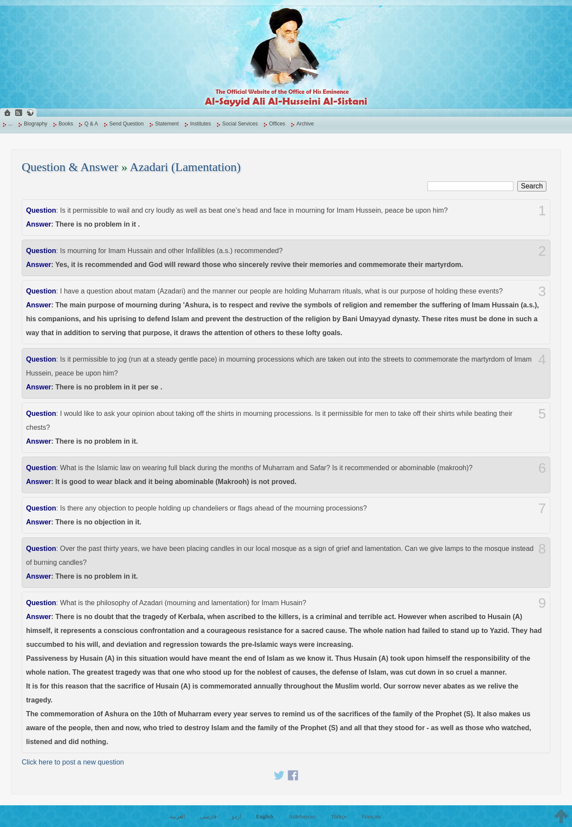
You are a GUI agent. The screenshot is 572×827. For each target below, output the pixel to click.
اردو (236, 816)
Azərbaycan (302, 816)
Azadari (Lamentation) (185, 167)
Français (371, 816)
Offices (277, 124)
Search (532, 186)
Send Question (126, 124)
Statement (167, 124)
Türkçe (339, 816)
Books (66, 124)
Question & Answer (70, 167)
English (264, 816)
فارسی (208, 816)
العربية (177, 816)
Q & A (91, 124)
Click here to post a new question (73, 762)
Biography (35, 124)
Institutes (200, 124)
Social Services (240, 124)
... (10, 124)
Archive (305, 124)
